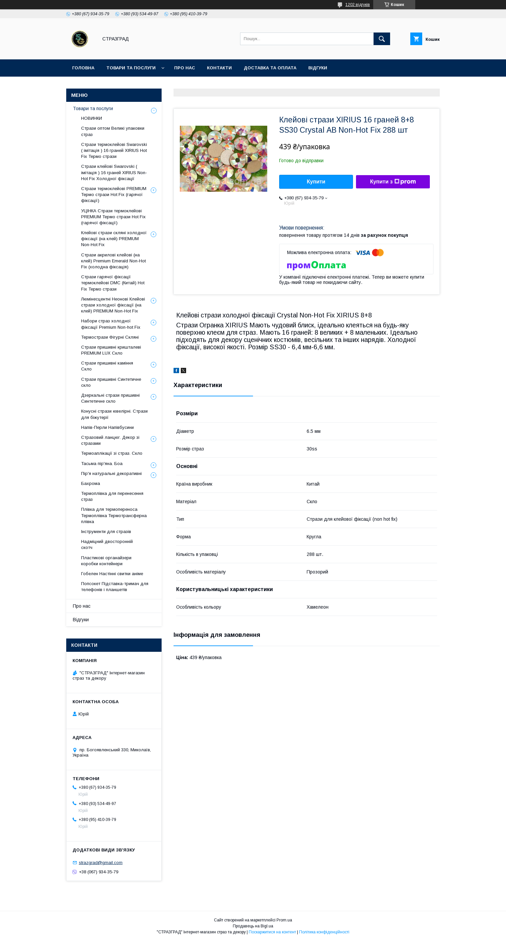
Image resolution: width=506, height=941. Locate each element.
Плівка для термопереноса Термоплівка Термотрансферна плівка (114, 515)
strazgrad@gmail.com (101, 862)
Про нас (184, 67)
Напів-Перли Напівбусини (107, 427)
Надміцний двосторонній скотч (107, 544)
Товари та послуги (131, 67)
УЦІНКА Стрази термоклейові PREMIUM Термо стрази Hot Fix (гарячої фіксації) (113, 216)
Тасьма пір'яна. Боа (102, 463)
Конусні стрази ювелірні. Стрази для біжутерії (114, 414)
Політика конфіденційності (324, 932)
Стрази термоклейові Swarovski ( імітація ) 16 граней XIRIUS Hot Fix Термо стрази (114, 150)
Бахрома (90, 483)
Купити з (393, 182)
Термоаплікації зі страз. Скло (111, 453)
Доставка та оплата (270, 67)
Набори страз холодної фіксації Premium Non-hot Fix (110, 323)
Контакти (219, 67)
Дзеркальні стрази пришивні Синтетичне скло (110, 398)
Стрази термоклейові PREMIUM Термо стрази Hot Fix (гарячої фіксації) (113, 194)
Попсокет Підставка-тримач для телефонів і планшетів (114, 586)
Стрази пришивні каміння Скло (107, 366)
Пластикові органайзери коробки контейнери (106, 560)
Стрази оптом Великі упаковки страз (112, 131)
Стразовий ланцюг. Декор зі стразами (110, 440)
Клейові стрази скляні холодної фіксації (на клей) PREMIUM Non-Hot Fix (114, 238)
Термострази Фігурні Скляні (110, 337)
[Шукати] (382, 39)
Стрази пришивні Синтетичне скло (111, 382)
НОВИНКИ (91, 118)
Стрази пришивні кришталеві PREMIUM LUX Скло (111, 350)
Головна (83, 67)
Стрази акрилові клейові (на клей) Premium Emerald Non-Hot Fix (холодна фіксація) (113, 260)
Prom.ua (284, 920)
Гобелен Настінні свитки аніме (112, 573)
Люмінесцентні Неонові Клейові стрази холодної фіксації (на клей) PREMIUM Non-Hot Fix (113, 305)
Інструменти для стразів (106, 531)
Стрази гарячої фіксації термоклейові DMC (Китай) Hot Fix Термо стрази (112, 282)
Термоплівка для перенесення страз (112, 496)
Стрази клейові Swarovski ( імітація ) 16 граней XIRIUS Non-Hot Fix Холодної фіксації (114, 172)
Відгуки (317, 67)
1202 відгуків (357, 4)
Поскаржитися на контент (272, 932)
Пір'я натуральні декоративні (111, 473)
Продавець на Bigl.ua (253, 926)
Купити (316, 181)
